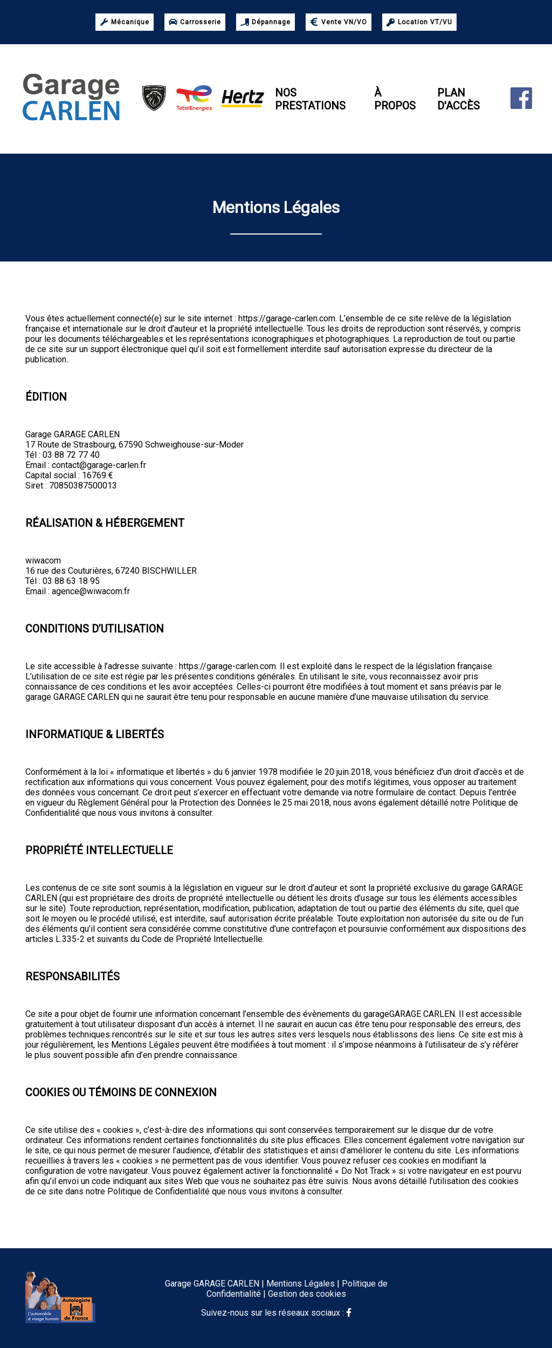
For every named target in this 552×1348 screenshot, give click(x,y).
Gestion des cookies (307, 1294)
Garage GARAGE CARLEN (72, 434)
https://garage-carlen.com (286, 318)
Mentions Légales (300, 1283)
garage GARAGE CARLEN (72, 697)
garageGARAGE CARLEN (409, 1014)
